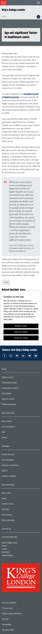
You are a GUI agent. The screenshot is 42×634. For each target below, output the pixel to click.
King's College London (13, 10)
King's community (17, 520)
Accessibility (14, 624)
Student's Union (16, 504)
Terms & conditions (17, 603)
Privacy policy (15, 608)
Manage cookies (15, 630)
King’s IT (13, 471)
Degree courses (16, 377)
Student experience (18, 404)
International (15, 394)
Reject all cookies (21, 332)
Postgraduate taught (18, 383)
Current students (17, 427)
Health (6, 282)
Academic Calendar (18, 476)
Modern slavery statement (19, 614)
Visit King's (14, 509)
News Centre (15, 493)
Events (13, 499)
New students (16, 421)
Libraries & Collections (19, 465)
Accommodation (16, 460)
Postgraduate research (19, 388)
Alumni (13, 438)
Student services (17, 455)
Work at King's (16, 515)
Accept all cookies (21, 338)
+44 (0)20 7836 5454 (9, 537)
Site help (13, 619)
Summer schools (17, 399)
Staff (12, 432)
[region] (21, 317)
